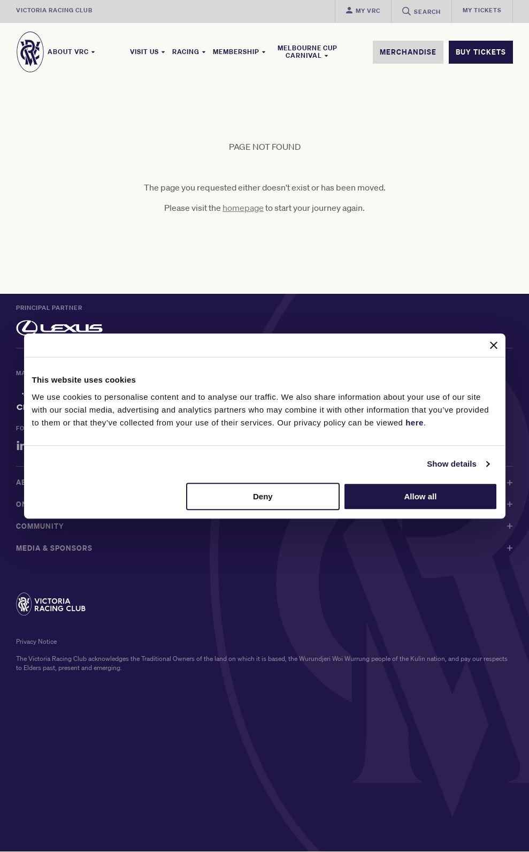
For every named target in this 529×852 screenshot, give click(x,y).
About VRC (72, 52)
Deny (263, 496)
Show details (452, 463)
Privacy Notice (36, 641)
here (414, 422)
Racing (189, 52)
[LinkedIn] (21, 447)
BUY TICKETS (481, 52)
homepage (243, 208)
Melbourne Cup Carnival (308, 51)
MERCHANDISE (408, 52)
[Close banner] (493, 345)
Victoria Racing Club (54, 10)
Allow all (420, 496)
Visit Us (148, 52)
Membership (239, 52)
